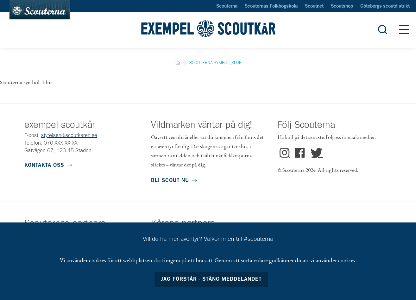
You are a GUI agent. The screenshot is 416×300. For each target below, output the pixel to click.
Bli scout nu (170, 180)
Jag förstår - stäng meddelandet (211, 279)
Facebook (300, 153)
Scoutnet (314, 6)
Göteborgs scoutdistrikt (385, 6)
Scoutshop (342, 6)
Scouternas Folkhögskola (271, 6)
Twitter (315, 153)
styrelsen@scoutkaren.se (69, 135)
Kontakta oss (44, 165)
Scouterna (226, 6)
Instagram (285, 153)
